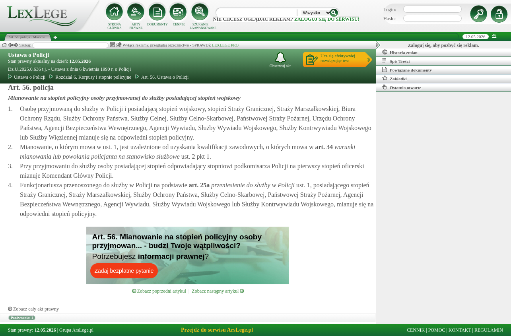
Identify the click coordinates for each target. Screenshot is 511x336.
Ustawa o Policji (28, 55)
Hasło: (389, 18)
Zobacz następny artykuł (218, 291)
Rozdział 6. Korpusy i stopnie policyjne (90, 77)
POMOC (436, 330)
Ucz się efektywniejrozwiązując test (338, 58)
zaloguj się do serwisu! (326, 19)
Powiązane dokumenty (407, 69)
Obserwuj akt (280, 60)
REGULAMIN (488, 330)
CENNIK (179, 24)
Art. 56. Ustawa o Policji (161, 77)
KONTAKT (460, 330)
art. (322, 147)
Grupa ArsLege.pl (76, 330)
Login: (389, 9)
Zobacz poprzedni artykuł (159, 291)
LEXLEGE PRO (225, 45)
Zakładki (394, 78)
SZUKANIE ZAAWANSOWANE (200, 26)
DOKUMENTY (157, 24)
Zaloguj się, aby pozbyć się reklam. (443, 45)
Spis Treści (396, 61)
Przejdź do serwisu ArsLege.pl (217, 330)
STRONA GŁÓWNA (114, 26)
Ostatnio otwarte (401, 87)
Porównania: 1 (22, 318)
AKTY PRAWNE (135, 26)
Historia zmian (400, 52)
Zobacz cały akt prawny (33, 309)
